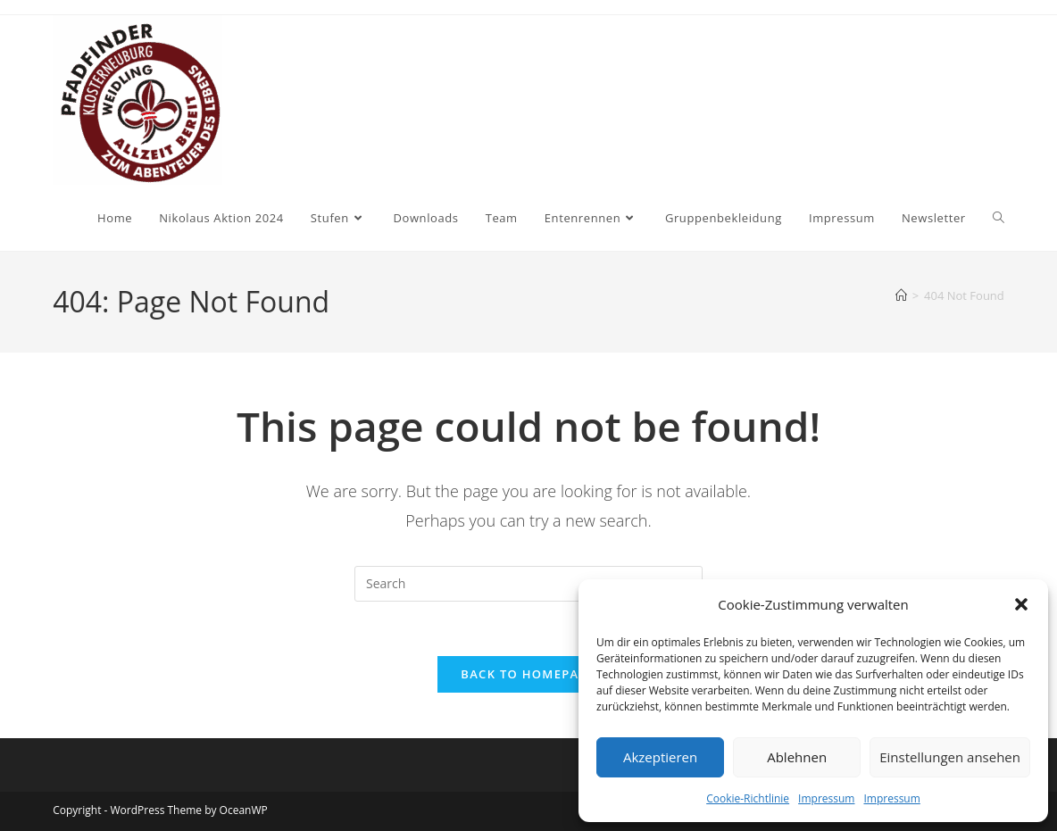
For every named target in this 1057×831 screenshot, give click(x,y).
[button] (1021, 604)
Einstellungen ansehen (949, 757)
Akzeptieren (660, 757)
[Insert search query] (528, 584)
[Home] (901, 295)
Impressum (826, 798)
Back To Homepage (528, 674)
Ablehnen (797, 757)
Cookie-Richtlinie (747, 798)
